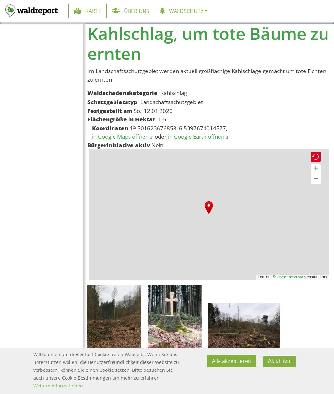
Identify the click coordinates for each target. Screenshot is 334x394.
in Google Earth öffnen (198, 136)
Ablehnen (279, 361)
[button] (209, 207)
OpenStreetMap (291, 277)
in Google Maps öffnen (122, 136)
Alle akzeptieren (231, 361)
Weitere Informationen (58, 386)
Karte (93, 11)
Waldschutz (186, 11)
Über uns (136, 11)
